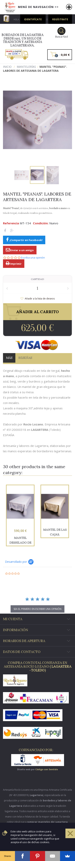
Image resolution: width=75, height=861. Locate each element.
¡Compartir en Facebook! (26, 240)
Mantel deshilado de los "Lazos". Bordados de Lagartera (20, 540)
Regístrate (60, 19)
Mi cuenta (12, 619)
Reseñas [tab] (25, 358)
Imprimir (16, 263)
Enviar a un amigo (22, 250)
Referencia (11, 223)
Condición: (40, 223)
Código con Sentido (46, 769)
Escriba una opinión (33, 257)
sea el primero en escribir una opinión (37, 609)
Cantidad (37, 279)
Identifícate (33, 19)
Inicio (7, 67)
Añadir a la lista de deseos (39, 298)
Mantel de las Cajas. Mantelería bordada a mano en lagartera (55, 532)
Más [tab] (9, 358)
